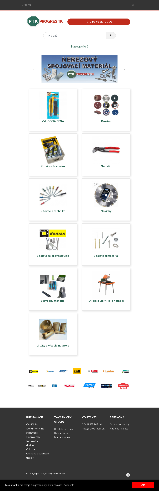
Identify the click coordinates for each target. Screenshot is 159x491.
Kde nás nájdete (119, 428)
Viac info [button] (69, 485)
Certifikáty (32, 424)
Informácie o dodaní (33, 443)
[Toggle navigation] (133, 5)
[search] (76, 35)
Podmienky (33, 437)
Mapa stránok (62, 437)
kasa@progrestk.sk (93, 428)
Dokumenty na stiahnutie (35, 430)
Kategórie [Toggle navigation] (79, 46)
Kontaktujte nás (63, 429)
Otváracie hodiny (119, 424)
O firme (30, 449)
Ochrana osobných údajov (37, 455)
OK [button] (143, 485)
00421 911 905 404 (92, 424)
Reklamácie (61, 433)
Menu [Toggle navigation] (26, 4)
